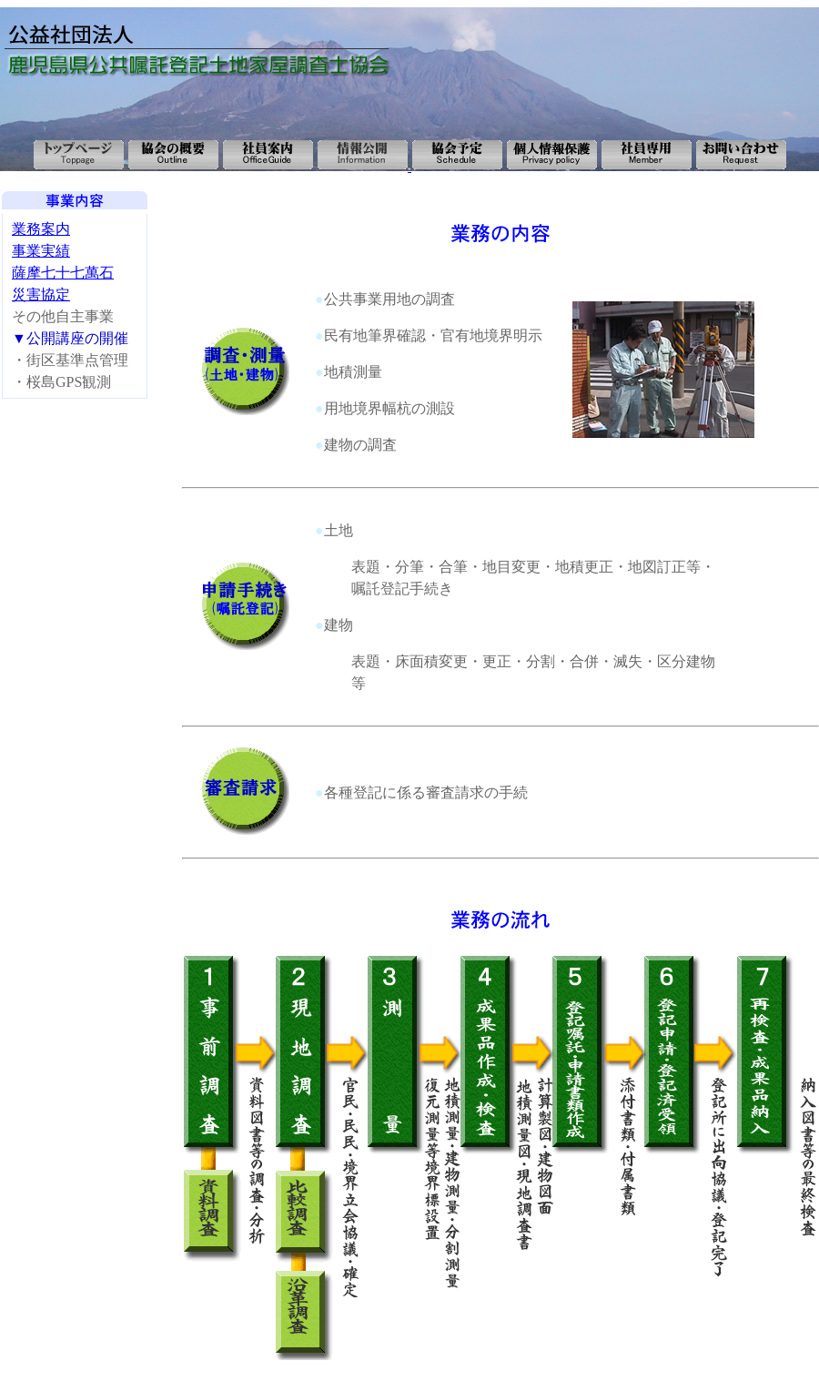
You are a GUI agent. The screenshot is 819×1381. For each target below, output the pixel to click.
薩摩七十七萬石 (63, 272)
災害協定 (41, 294)
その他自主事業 (70, 327)
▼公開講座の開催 (70, 338)
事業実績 (41, 251)
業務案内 (41, 229)
